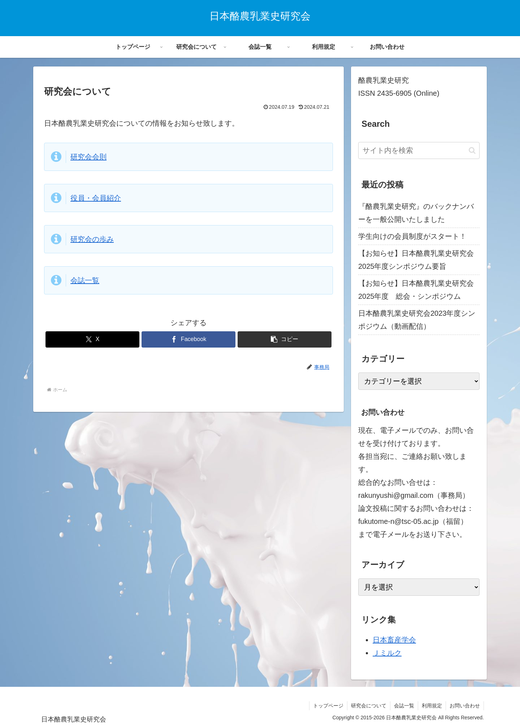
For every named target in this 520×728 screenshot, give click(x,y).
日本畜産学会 (394, 640)
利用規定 (432, 705)
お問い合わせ (465, 705)
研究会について (368, 705)
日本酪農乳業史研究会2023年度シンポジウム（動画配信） (417, 319)
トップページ (328, 705)
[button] (285, 339)
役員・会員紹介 (95, 198)
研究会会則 (88, 157)
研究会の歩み (92, 239)
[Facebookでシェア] (188, 339)
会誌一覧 (84, 280)
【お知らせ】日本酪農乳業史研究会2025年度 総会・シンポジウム (416, 289)
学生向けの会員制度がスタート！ (412, 236)
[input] (419, 150)
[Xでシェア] (92, 339)
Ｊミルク (387, 653)
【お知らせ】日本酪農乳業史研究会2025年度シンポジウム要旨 (416, 259)
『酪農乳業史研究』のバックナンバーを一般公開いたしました (416, 212)
